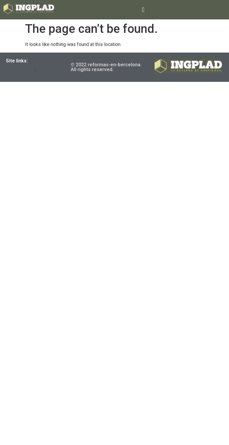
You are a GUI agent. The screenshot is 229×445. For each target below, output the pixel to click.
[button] (143, 9)
